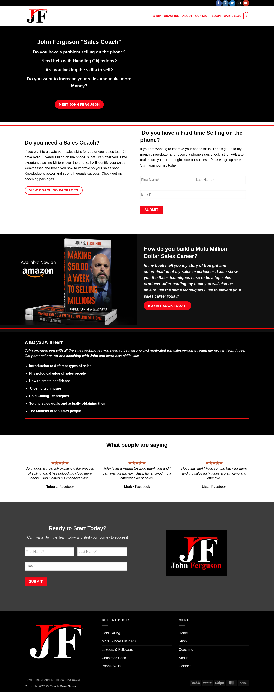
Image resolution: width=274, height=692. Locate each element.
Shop (157, 16)
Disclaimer (44, 680)
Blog (60, 680)
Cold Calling (111, 633)
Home (145, 16)
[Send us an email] (239, 3)
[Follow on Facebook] (219, 3)
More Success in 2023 (119, 641)
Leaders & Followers (117, 649)
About (187, 16)
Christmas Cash (114, 658)
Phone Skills (111, 666)
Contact (202, 16)
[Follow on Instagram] (225, 3)
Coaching (171, 16)
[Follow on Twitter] (232, 3)
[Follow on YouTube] (246, 3)
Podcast (73, 680)
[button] (216, 16)
